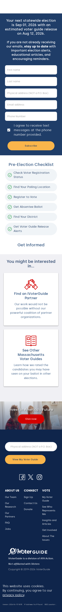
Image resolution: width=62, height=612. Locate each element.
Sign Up (28, 497)
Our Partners (10, 515)
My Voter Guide (47, 499)
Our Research (10, 505)
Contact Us (30, 503)
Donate (28, 509)
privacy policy (13, 595)
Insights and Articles (49, 522)
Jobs (8, 529)
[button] (49, 510)
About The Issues (48, 538)
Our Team (10, 497)
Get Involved (49, 530)
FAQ (7, 522)
